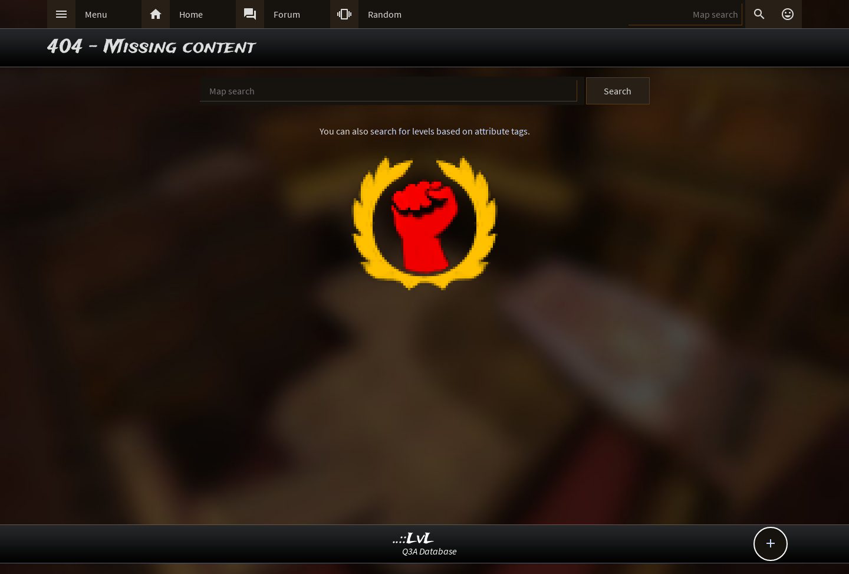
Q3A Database (429, 551)
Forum (287, 14)
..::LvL (413, 539)
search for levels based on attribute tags (449, 131)
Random (385, 14)
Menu (96, 14)
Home (191, 14)
